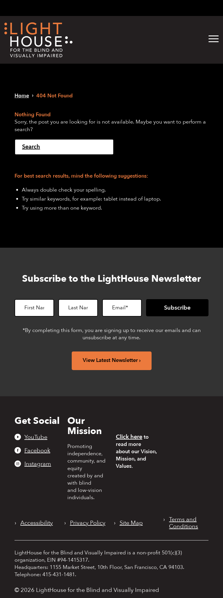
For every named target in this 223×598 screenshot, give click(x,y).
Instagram (37, 463)
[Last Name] (78, 308)
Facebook (37, 450)
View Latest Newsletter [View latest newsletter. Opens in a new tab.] (110, 360)
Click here (129, 437)
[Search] (64, 147)
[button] (213, 39)
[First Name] (34, 308)
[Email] (122, 308)
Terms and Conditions (183, 523)
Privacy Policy (87, 523)
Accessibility (36, 523)
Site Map (131, 523)
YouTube (35, 437)
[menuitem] (209, 39)
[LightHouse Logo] (38, 39)
